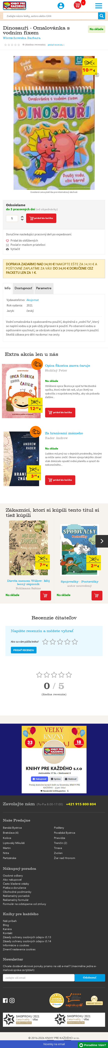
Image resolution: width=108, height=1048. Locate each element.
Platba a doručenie (14, 887)
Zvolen (58, 852)
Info (7, 288)
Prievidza (59, 837)
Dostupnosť (22, 288)
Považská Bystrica (64, 832)
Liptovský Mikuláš (14, 842)
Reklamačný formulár (16, 899)
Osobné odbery (13, 875)
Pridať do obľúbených (24, 240)
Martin (7, 847)
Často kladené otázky (16, 883)
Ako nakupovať (12, 879)
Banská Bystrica (12, 827)
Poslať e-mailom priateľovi (27, 245)
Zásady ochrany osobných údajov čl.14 (27, 940)
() (35, 44)
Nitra (6, 852)
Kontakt (7, 932)
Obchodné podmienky (17, 891)
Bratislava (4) (10, 832)
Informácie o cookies (16, 944)
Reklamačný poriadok (16, 895)
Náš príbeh (10, 920)
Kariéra (7, 928)
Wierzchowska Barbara (22, 37)
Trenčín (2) (60, 842)
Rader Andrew (56, 437)
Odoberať (89, 977)
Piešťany (59, 827)
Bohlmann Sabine (28, 587)
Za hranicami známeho (64, 432)
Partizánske (9, 857)
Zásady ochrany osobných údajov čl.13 (27, 936)
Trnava (58, 847)
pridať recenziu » (56, 44)
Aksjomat (33, 299)
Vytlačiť (15, 249)
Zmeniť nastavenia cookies (19, 948)
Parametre (42, 288)
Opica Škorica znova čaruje (67, 365)
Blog (6, 924)
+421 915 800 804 (81, 803)
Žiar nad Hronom (64, 857)
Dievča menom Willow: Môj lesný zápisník (28, 581)
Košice (7, 837)
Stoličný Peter (56, 369)
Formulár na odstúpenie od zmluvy (24, 903)
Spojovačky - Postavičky (79, 581)
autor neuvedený (79, 584)
